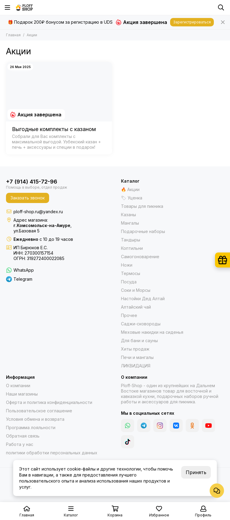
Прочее (129, 315)
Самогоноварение (140, 256)
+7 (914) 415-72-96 (31, 181)
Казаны (128, 214)
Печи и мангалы (137, 357)
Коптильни (132, 248)
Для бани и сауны (139, 340)
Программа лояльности (30, 427)
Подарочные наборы (143, 231)
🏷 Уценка (131, 197)
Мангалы (130, 223)
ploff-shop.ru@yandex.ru (38, 211)
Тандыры (130, 239)
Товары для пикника (142, 206)
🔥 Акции (130, 189)
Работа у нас (19, 444)
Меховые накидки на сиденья (152, 332)
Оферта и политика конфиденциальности (49, 402)
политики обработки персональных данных (51, 452)
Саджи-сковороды (141, 323)
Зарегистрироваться (192, 22)
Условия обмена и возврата (35, 419)
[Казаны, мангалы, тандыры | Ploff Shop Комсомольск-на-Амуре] (24, 7)
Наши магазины (22, 393)
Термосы (130, 273)
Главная (13, 35)
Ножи (126, 264)
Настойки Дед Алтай (143, 298)
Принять (196, 472)
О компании (18, 385)
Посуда (129, 281)
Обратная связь (23, 435)
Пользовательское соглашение (39, 410)
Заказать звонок (27, 197)
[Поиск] (221, 7)
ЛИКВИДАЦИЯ (135, 365)
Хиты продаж (135, 348)
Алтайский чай (136, 306)
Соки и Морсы (135, 290)
